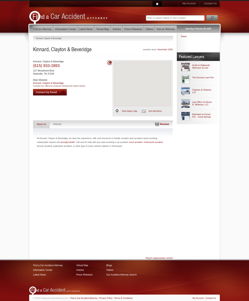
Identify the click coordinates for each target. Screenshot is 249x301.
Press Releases (84, 274)
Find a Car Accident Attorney (48, 265)
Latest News (39, 274)
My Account (189, 3)
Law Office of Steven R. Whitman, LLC (202, 103)
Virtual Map (82, 265)
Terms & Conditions (123, 298)
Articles (80, 270)
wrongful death (68, 142)
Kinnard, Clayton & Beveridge (48, 83)
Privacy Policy (105, 298)
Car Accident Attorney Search (121, 274)
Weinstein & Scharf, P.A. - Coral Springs (201, 115)
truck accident (136, 142)
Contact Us (210, 3)
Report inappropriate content (159, 258)
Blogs (109, 265)
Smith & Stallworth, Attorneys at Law (201, 66)
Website (57, 124)
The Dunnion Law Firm (203, 77)
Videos (109, 270)
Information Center (42, 270)
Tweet (183, 36)
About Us (41, 124)
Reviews (162, 124)
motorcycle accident (153, 142)
